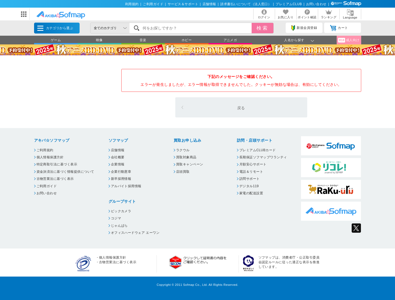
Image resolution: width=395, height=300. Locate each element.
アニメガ (230, 40)
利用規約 (132, 4)
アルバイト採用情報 (126, 186)
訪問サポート (249, 179)
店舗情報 (209, 4)
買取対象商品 (186, 157)
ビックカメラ (121, 211)
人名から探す (294, 40)
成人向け (348, 40)
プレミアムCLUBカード (257, 150)
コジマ (116, 218)
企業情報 (118, 164)
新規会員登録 (304, 28)
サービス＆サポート (183, 4)
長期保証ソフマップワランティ (263, 157)
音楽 (143, 40)
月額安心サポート (253, 164)
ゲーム (56, 40)
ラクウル (183, 150)
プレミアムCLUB (289, 4)
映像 (99, 40)
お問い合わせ (316, 4)
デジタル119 (249, 186)
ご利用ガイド (153, 4)
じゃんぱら (119, 226)
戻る (241, 108)
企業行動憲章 (121, 172)
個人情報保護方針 (50, 157)
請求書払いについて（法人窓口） (245, 4)
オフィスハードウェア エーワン (135, 233)
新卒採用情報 (121, 179)
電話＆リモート (251, 172)
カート (339, 28)
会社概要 (118, 157)
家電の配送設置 (251, 193)
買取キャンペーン (189, 164)
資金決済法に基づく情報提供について (65, 172)
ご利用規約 (45, 150)
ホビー (187, 40)
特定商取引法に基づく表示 (57, 164)
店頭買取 (183, 172)
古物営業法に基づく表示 (55, 179)
